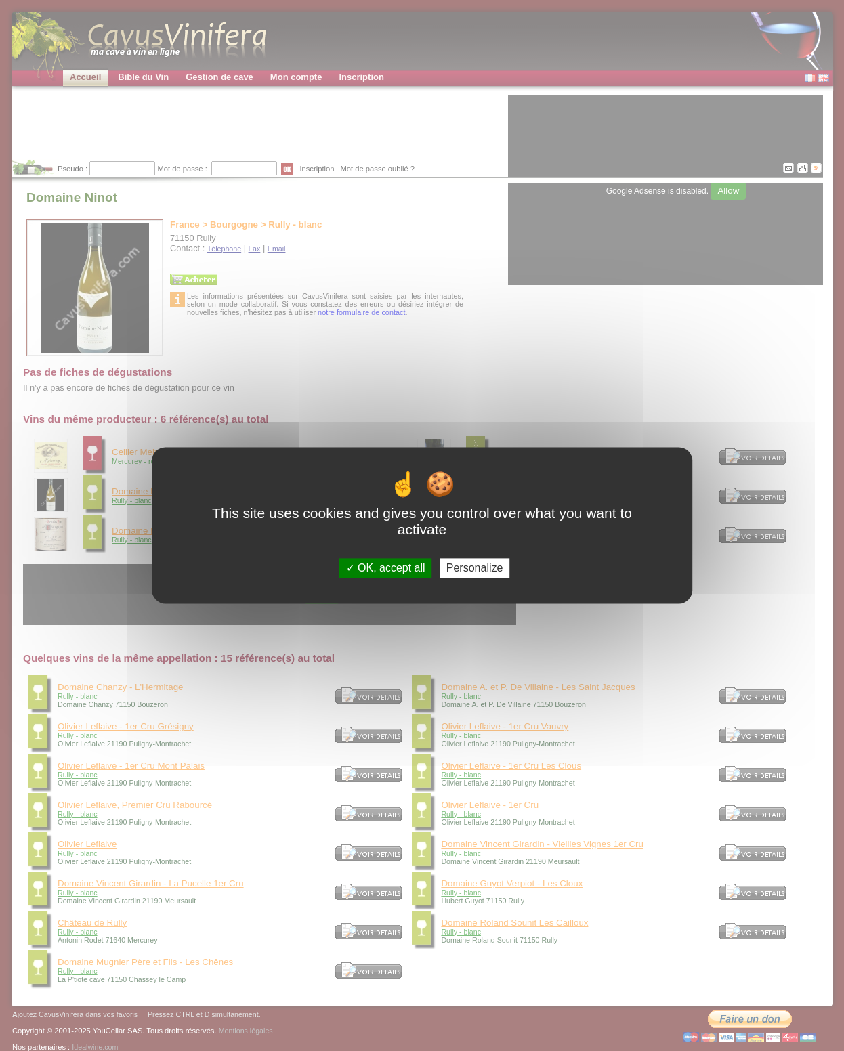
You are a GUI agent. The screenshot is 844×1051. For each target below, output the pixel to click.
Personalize (474, 568)
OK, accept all (385, 568)
